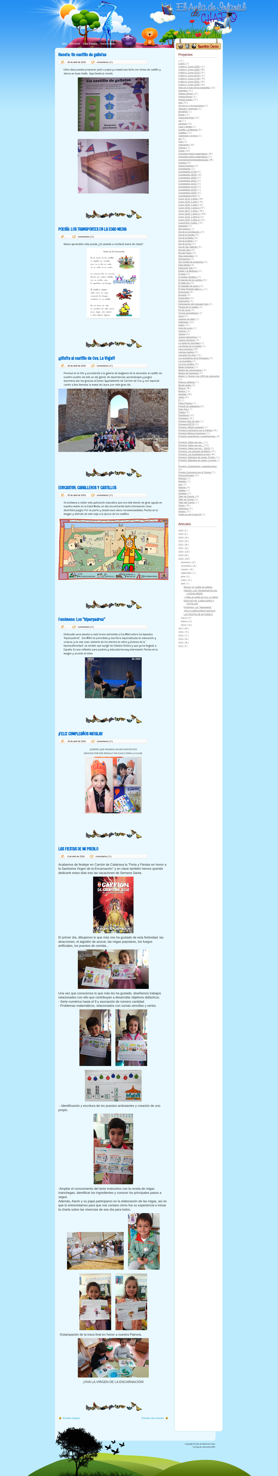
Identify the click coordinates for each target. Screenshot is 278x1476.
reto (180, 484)
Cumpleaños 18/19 (187, 175)
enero (184, 625)
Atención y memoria (188, 108)
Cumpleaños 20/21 (187, 181)
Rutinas (182, 487)
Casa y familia (185, 127)
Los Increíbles (185, 361)
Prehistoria (183, 415)
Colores (182, 148)
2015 (181, 635)
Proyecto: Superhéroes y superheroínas (197, 466)
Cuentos (182, 163)
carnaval (182, 124)
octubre (184, 569)
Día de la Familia (186, 235)
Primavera (183, 418)
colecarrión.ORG (208, 1447)
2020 (181, 552)
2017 (181, 628)
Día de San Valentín (188, 247)
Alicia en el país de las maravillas (194, 87)
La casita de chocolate (189, 343)
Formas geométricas (188, 313)
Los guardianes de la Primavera (193, 358)
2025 (181, 534)
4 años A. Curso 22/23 (189, 72)
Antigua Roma (185, 96)
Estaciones (183, 301)
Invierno (182, 331)
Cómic (181, 151)
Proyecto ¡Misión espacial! (191, 427)
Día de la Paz (185, 244)
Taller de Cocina (186, 499)
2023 (181, 541)
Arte (180, 102)
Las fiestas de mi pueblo (190, 346)
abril (183, 583)
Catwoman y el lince (188, 136)
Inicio (64, 43)
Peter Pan (183, 409)
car (180, 121)
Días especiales (186, 256)
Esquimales (184, 298)
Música (182, 388)
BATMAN (183, 112)
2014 (181, 639)
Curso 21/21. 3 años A (189, 217)
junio (183, 576)
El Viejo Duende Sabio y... (191, 289)
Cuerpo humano (186, 166)
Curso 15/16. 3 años (188, 205)
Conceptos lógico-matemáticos (193, 157)
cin (180, 139)
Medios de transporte (188, 373)
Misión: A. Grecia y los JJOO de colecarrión (198, 376)
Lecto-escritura (185, 349)
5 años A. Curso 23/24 (189, 84)
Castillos (182, 133)
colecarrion (183, 145)
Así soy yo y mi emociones (191, 105)
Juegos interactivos (187, 337)
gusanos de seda (186, 319)
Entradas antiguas (71, 1418)
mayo (184, 580)
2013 (181, 642)
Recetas (182, 478)
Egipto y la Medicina (188, 271)
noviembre (186, 566)
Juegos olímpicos (186, 340)
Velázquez (183, 508)
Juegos (182, 334)
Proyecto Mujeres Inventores (192, 433)
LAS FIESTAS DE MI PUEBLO (78, 849)
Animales (183, 90)
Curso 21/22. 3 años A (189, 220)
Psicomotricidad (186, 475)
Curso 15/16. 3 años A (189, 208)
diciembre (186, 562)
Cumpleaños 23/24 (187, 193)
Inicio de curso (185, 328)
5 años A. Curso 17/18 (189, 78)
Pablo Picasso (185, 403)
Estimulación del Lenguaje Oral (193, 304)
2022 (181, 545)
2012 (181, 646)
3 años (181, 63)
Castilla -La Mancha (188, 130)
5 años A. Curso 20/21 (189, 81)
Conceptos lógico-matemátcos (193, 154)
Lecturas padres (186, 352)
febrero (184, 621)
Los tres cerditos (186, 364)
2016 (181, 632)
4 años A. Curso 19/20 (189, 69)
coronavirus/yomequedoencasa (193, 160)
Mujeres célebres (186, 382)
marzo (184, 618)
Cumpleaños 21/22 (187, 184)
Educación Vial (185, 268)
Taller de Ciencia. (186, 496)
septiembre (186, 573)
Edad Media (184, 265)
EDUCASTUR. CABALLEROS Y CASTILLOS (87, 487)
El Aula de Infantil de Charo (204, 1444)
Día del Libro (184, 250)
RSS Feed (75, 43)
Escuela (182, 295)
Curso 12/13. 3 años (188, 199)
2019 (181, 555)
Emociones (184, 292)
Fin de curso (184, 310)
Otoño (181, 397)
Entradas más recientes (152, 1418)
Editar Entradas (90, 43)
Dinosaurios (184, 259)
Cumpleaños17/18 (187, 196)
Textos (181, 505)
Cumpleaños (184, 169)
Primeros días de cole (188, 421)
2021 (181, 548)
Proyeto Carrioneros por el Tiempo (195, 472)
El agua (182, 274)
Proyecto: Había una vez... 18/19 (194, 448)
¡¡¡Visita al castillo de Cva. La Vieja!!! (86, 358)
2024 (181, 537)
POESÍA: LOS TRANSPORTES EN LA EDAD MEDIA (92, 229)
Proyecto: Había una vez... (191, 445)
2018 (181, 559)
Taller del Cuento (186, 502)
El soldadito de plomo (188, 286)
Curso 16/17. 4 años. (188, 211)
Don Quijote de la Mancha (191, 262)
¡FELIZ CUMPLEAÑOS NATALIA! (80, 733)
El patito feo (184, 283)
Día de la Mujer (185, 241)
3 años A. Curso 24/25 (189, 66)
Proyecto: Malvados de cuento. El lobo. (197, 457)
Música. (182, 391)
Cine (180, 142)
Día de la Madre (186, 238)
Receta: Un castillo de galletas (82, 54)
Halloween (183, 322)
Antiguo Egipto (185, 99)
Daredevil (183, 226)
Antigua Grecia (185, 93)
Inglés (181, 325)
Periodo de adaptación (189, 406)
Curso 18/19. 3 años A (189, 214)
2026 (181, 530)
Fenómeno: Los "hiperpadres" (81, 619)
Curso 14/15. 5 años (188, 202)
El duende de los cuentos (190, 280)
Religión (182, 481)
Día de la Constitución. (189, 232)
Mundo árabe (184, 385)
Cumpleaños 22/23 (187, 190)
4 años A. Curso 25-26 (189, 75)
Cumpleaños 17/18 (187, 172)
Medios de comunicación (190, 370)
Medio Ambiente (186, 367)
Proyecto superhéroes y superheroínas (197, 436)
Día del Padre (185, 253)
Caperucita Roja (186, 118)
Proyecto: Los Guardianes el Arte (194, 454)
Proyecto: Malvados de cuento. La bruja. (197, 460)
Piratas (182, 412)
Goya (181, 316)
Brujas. (182, 115)
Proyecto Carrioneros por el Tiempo (195, 430)
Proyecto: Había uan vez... (191, 442)
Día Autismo (184, 229)
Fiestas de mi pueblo (188, 307)
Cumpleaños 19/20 (187, 178)
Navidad (182, 394)
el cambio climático (187, 277)
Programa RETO (186, 424)
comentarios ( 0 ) (105, 62)
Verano (182, 511)
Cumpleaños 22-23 (187, 187)
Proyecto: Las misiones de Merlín (194, 451)
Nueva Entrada (107, 43)
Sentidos (182, 493)
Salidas (182, 490)
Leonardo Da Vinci (187, 355)
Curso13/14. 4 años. (188, 223)
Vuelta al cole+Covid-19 (189, 514)
